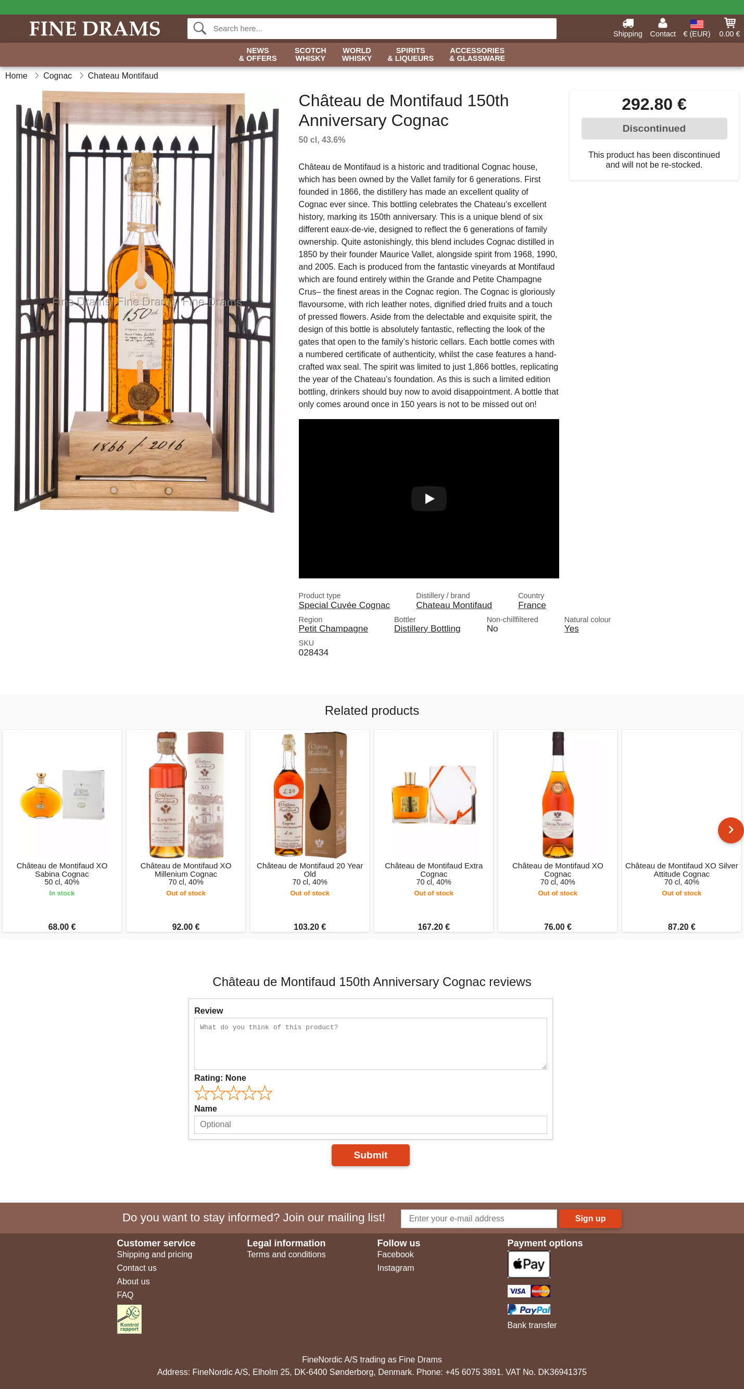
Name (205, 1108)
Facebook (395, 1254)
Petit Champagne (333, 628)
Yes (571, 628)
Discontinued (654, 128)
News (258, 55)
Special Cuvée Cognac (344, 605)
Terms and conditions (286, 1254)
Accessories (477, 55)
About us (133, 1281)
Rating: (220, 1078)
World (357, 55)
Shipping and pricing (155, 1254)
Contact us (137, 1268)
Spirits (410, 55)
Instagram (395, 1268)
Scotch (310, 55)
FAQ (125, 1295)
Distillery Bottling (427, 628)
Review (208, 1010)
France (532, 605)
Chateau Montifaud (454, 605)
